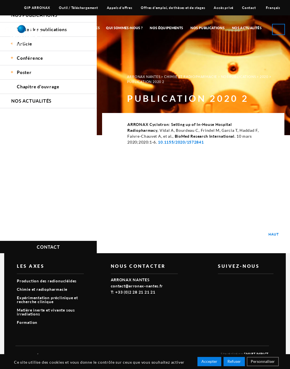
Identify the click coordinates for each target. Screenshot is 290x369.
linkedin (234, 283)
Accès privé (223, 8)
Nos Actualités (247, 28)
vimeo (221, 283)
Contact (249, 8)
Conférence (30, 58)
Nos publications (207, 28)
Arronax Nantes (143, 77)
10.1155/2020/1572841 (181, 142)
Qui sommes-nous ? (124, 28)
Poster (24, 72)
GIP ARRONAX (37, 8)
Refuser (234, 361)
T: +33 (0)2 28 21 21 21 (133, 292)
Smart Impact (256, 354)
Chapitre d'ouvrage (38, 86)
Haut (273, 234)
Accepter (209, 361)
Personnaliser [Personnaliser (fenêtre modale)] (263, 361)
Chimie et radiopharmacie (190, 77)
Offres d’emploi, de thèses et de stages (173, 8)
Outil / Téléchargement (78, 8)
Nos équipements (166, 28)
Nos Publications (238, 77)
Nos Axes (91, 28)
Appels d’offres (119, 8)
